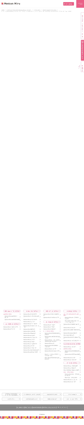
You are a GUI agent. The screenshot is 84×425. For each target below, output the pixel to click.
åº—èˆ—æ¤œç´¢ (68, 4)
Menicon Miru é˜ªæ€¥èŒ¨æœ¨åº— (71, 325)
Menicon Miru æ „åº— (50, 343)
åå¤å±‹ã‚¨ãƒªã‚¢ (49, 331)
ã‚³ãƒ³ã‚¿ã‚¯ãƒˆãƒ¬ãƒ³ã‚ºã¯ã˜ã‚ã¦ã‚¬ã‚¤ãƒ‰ (11, 396)
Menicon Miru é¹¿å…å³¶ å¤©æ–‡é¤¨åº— (72, 375)
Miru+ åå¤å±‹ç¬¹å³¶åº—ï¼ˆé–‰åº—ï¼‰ (52, 355)
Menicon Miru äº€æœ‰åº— (30, 333)
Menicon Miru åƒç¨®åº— (51, 349)
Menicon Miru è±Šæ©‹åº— (50, 329)
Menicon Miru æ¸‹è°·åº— (29, 339)
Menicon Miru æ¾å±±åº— (70, 359)
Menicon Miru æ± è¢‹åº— (30, 335)
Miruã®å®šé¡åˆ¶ (82, 26)
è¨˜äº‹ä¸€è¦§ (38, 10)
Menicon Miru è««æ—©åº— (70, 381)
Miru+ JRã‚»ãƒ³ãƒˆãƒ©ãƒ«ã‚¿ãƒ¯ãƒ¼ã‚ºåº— (52, 358)
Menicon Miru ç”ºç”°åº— (29, 346)
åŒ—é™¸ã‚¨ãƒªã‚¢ (52, 311)
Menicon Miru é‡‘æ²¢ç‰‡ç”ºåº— (51, 318)
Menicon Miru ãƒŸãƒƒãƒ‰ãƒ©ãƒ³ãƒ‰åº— (52, 334)
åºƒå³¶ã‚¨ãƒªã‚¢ (67, 349)
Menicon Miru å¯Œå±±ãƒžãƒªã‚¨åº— (51, 314)
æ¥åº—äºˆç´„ (11, 404)
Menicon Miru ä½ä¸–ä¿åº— (71, 379)
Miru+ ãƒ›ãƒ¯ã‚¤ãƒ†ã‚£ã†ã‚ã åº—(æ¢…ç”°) (72, 321)
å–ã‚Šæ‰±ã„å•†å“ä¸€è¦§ (32, 396)
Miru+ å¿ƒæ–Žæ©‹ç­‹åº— (69, 335)
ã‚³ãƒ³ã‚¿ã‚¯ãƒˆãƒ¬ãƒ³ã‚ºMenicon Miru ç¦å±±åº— (19, 10)
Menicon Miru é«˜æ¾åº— (70, 357)
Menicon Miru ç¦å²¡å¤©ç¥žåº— (71, 366)
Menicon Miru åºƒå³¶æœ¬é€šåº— (72, 355)
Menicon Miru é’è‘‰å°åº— (30, 348)
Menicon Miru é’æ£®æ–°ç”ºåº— (11, 327)
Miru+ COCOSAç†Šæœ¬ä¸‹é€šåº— (72, 370)
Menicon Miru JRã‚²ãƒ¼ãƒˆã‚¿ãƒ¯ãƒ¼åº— (52, 337)
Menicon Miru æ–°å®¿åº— (29, 341)
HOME (3, 10)
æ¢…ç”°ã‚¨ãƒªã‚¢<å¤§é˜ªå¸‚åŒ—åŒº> (72, 314)
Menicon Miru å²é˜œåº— (50, 325)
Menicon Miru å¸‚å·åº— (29, 321)
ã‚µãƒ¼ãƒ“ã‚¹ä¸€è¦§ (52, 396)
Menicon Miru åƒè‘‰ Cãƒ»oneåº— (31, 317)
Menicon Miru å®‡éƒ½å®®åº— (31, 314)
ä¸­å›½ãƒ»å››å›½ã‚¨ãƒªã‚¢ (72, 344)
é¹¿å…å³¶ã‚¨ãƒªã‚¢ (68, 372)
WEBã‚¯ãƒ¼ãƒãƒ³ (52, 404)
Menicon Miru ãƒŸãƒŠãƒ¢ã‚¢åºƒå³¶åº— (72, 351)
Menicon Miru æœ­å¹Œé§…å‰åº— (11, 317)
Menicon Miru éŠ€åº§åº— (30, 329)
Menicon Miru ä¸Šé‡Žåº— (30, 331)
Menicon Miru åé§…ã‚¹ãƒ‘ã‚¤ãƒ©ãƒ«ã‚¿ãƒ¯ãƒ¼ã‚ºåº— (52, 340)
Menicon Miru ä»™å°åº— (9, 329)
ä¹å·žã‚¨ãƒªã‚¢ (72, 363)
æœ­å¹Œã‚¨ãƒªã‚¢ (7, 314)
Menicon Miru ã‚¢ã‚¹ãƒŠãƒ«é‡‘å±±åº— (51, 346)
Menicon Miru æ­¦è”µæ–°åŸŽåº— (31, 352)
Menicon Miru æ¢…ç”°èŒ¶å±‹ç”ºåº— (71, 318)
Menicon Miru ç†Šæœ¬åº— (70, 368)
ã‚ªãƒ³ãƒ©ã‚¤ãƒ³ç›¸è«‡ (31, 404)
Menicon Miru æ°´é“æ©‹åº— (31, 323)
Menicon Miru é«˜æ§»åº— (70, 327)
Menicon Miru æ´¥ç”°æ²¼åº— (31, 319)
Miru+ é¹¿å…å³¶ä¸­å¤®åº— (71, 377)
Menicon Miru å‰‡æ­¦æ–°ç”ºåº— (52, 351)
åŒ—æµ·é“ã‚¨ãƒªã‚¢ (12, 311)
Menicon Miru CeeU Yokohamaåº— (32, 350)
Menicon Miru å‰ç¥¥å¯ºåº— (31, 343)
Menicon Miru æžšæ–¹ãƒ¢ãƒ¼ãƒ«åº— (72, 330)
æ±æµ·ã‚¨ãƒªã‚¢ (52, 322)
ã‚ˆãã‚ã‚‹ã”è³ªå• (72, 404)
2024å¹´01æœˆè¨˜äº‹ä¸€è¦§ (51, 10)
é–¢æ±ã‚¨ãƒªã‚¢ (32, 311)
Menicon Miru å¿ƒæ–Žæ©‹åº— (71, 333)
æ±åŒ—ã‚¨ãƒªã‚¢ (12, 324)
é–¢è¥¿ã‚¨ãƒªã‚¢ (72, 311)
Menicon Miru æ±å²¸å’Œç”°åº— (72, 340)
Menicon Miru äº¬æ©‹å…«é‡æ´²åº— (31, 326)
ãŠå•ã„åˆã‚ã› (72, 414)
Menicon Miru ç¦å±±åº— (70, 346)
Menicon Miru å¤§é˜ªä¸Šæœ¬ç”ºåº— (72, 338)
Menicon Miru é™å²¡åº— (49, 327)
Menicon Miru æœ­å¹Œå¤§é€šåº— (12, 320)
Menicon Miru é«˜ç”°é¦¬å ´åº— (31, 337)
